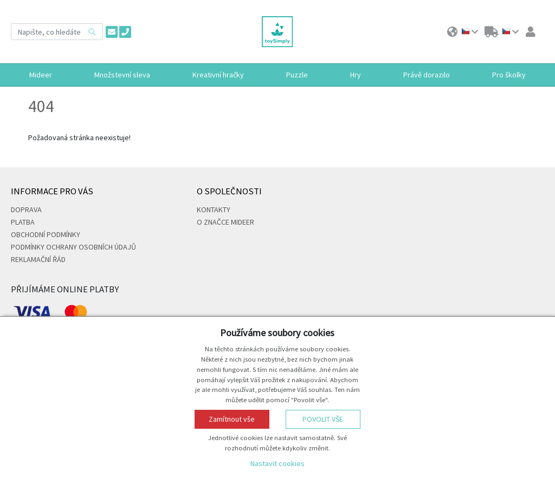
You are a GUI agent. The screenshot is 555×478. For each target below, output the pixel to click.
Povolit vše (322, 419)
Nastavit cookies (277, 463)
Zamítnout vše (232, 419)
